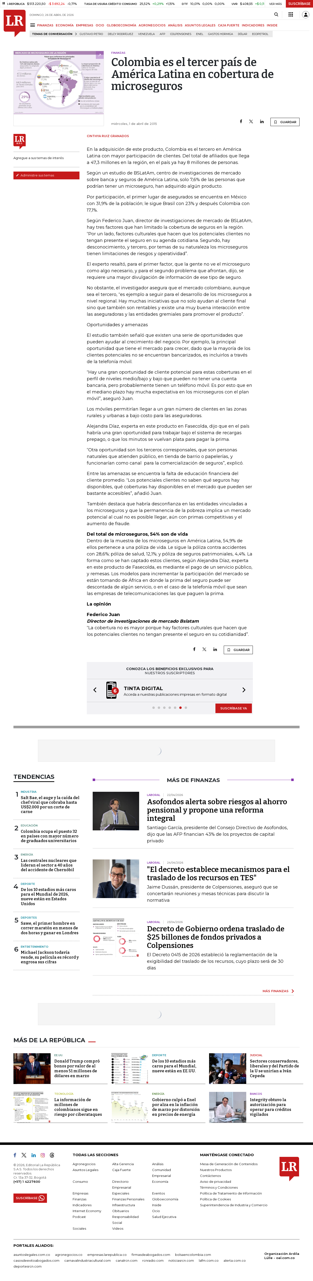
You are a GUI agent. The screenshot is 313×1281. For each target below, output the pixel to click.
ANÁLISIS (175, 25)
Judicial (256, 1055)
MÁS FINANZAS (276, 991)
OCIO (100, 25)
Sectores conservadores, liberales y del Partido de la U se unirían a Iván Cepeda (274, 1068)
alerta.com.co (235, 1260)
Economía (160, 1181)
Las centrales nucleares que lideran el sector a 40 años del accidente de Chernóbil (49, 865)
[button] (93, 690)
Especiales (120, 1193)
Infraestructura (123, 1205)
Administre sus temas (35, 175)
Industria (28, 791)
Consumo (80, 1181)
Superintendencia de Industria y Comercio (234, 1205)
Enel (199, 34)
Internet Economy (87, 1211)
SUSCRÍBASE (299, 3)
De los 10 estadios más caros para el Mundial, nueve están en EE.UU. (174, 1066)
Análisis (157, 1164)
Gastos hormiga (220, 34)
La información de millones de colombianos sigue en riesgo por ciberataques (78, 1107)
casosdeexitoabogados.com (36, 1260)
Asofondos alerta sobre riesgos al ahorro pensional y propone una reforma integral (217, 810)
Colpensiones (180, 34)
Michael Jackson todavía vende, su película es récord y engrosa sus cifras (50, 957)
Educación (29, 825)
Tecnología (63, 1094)
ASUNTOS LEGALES (200, 25)
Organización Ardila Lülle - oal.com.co (281, 1256)
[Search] (276, 14)
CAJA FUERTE (228, 25)
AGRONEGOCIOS (152, 25)
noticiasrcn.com (181, 1260)
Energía (27, 854)
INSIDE (272, 25)
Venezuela (146, 34)
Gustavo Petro (91, 34)
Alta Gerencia (123, 1164)
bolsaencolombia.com (193, 1255)
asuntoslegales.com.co (31, 1255)
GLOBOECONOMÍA (121, 25)
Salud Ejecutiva (164, 1217)
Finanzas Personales (128, 1199)
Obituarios (120, 1211)
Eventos (158, 1193)
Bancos (256, 1094)
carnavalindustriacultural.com (87, 1260)
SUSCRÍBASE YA (233, 708)
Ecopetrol (260, 34)
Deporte (28, 884)
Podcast (79, 1217)
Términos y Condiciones (219, 1187)
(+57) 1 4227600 (26, 1181)
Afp (162, 34)
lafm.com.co (209, 1260)
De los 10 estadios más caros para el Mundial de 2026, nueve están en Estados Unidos (48, 896)
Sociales (79, 1228)
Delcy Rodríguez (120, 34)
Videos (117, 1228)
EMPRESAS (84, 25)
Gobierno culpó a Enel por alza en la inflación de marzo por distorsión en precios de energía (176, 1107)
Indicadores (82, 1205)
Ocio (156, 1211)
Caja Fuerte (121, 1170)
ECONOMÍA (65, 25)
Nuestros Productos (216, 1170)
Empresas (80, 1193)
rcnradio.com (153, 1260)
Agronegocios (84, 1164)
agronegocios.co (68, 1255)
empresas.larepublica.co (107, 1255)
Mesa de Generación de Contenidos (228, 1164)
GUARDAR (285, 122)
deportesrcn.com (27, 1266)
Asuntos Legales (85, 1170)
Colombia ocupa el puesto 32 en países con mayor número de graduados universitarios (49, 836)
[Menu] (33, 25)
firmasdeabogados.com (151, 1255)
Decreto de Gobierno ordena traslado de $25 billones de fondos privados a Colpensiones (215, 937)
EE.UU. (58, 1055)
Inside (156, 1205)
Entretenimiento (34, 946)
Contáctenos (210, 1176)
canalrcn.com (126, 1260)
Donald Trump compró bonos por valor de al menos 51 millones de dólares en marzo (77, 1068)
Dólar (242, 34)
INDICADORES (253, 25)
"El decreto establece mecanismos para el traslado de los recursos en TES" (218, 873)
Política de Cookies (215, 1199)
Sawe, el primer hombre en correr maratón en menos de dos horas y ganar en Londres (49, 928)
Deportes (29, 917)
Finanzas (79, 1199)
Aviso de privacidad (215, 1181)
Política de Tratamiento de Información (231, 1193)
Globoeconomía (165, 1199)
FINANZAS (45, 25)
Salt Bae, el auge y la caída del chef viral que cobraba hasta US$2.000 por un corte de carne (50, 804)
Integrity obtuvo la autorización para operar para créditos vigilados (270, 1107)
